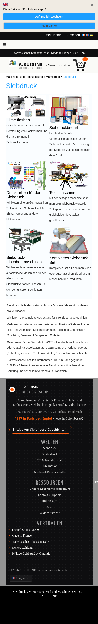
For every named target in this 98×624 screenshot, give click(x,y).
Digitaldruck (50, 454)
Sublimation (50, 466)
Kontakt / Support (49, 495)
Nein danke (49, 25)
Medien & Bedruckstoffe (49, 472)
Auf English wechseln (49, 16)
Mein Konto (53, 35)
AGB (50, 507)
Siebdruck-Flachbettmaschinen (24, 259)
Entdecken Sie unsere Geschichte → (41, 429)
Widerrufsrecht (50, 513)
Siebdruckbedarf (63, 128)
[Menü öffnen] (4, 44)
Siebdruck (49, 448)
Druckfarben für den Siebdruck (23, 194)
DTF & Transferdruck (50, 460)
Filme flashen (18, 120)
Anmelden (72, 35)
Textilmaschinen (63, 192)
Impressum (49, 501)
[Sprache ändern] (21, 578)
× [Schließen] (92, 5)
